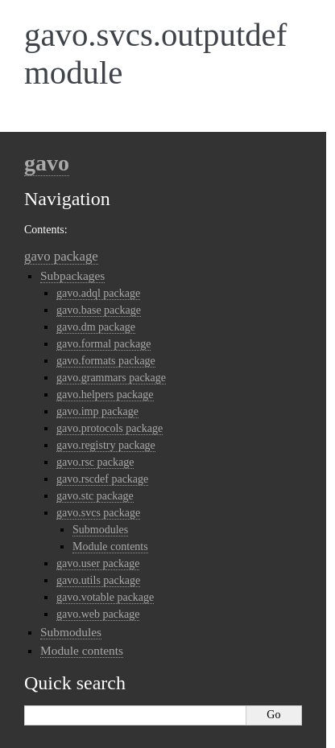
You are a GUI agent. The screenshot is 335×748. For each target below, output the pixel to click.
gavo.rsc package (95, 462)
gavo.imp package (97, 411)
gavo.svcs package (98, 513)
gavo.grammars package (111, 378)
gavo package (61, 256)
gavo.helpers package (105, 394)
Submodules (100, 530)
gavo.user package (97, 563)
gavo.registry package (105, 445)
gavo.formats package (105, 361)
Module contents (110, 546)
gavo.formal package (103, 344)
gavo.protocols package (109, 428)
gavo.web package (97, 614)
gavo (46, 162)
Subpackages (72, 275)
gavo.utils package (98, 580)
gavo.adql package (98, 293)
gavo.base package (98, 310)
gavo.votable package (105, 597)
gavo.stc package (95, 496)
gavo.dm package (95, 327)
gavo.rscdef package (102, 479)
